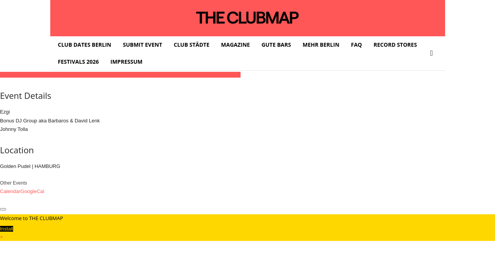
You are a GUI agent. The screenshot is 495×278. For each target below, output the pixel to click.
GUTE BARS (276, 44)
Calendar (10, 191)
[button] (433, 53)
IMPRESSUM (127, 61)
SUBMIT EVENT (142, 44)
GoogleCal (32, 191)
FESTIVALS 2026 (78, 61)
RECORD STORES (395, 44)
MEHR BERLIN (320, 44)
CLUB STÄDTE (191, 44)
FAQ (356, 44)
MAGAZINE (235, 44)
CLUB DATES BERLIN (84, 44)
